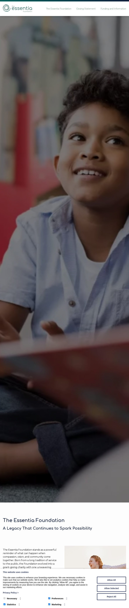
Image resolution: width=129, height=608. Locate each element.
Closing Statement (86, 8)
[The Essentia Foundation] (17, 11)
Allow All (111, 580)
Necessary (10, 598)
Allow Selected (111, 588)
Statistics (10, 604)
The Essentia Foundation (58, 8)
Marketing (54, 604)
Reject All (111, 596)
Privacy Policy (11, 593)
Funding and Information (113, 8)
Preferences (55, 598)
